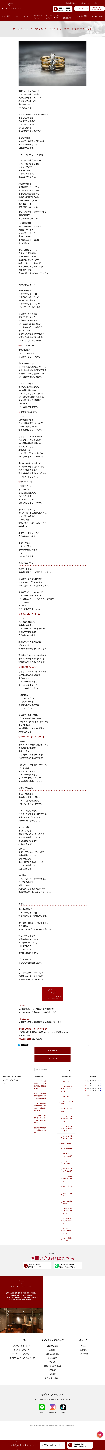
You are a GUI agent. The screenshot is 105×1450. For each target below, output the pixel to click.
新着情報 (83, 1350)
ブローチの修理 (67, 1148)
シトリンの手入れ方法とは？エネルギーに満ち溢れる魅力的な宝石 (40, 1085)
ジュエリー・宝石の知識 (67, 1102)
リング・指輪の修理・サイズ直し (67, 1179)
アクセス (52, 1362)
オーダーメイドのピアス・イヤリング (67, 1119)
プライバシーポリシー (52, 1378)
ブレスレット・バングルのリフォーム (67, 1211)
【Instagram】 (25, 1019)
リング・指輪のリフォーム (67, 1239)
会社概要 (52, 1374)
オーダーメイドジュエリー (67, 1110)
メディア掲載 (83, 1354)
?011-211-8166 (25, 1039)
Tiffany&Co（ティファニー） (32, 614)
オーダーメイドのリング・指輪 (67, 1137)
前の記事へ (52, 1050)
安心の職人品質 (52, 1346)
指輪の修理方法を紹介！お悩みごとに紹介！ (40, 1130)
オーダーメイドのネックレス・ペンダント (67, 1128)
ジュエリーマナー (66, 1081)
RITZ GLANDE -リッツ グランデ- (33, 1029)
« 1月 (88, 1096)
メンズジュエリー (66, 1096)
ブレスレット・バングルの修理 (67, 1155)
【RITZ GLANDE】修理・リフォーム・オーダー (67, 1089)
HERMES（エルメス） (29, 667)
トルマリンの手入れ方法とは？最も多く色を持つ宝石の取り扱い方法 (40, 1107)
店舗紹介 (52, 1350)
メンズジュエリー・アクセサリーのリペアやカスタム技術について (40, 1119)
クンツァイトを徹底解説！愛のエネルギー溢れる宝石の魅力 (40, 1096)
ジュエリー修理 (66, 1143)
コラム (83, 1346)
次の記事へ (52, 1058)
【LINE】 (22, 1006)
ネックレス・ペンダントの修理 (67, 1170)
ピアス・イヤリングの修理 (67, 1162)
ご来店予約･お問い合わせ (52, 1366)
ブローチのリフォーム (67, 1202)
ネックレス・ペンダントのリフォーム (67, 1231)
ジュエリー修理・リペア (21, 1346)
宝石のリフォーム (67, 1195)
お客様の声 (52, 1370)
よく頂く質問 (52, 1358)
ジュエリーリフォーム (67, 1187)
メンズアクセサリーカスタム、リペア (22, 1358)
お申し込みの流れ (52, 1354)
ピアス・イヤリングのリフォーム (67, 1221)
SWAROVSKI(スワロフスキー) (32, 737)
